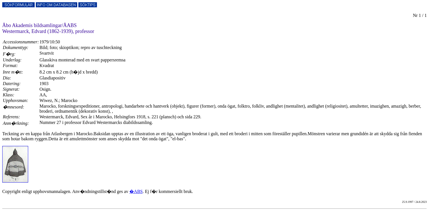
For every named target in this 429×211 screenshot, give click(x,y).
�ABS (136, 191)
